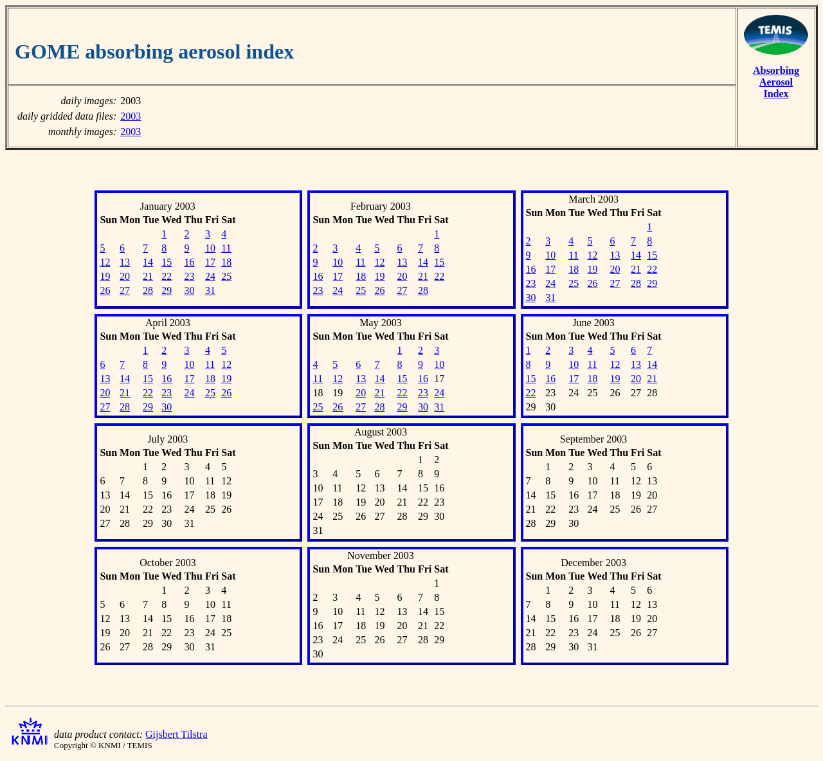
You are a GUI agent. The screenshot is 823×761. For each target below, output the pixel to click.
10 (210, 248)
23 (189, 276)
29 (166, 290)
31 (210, 290)
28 (148, 290)
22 (166, 276)
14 (148, 262)
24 (210, 276)
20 (125, 276)
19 (105, 276)
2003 (130, 116)
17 (210, 262)
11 (226, 248)
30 (189, 290)
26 (105, 290)
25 (226, 276)
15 (166, 262)
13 (125, 262)
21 (148, 276)
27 (125, 290)
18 (226, 262)
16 (189, 262)
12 (105, 262)
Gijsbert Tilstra (176, 734)
